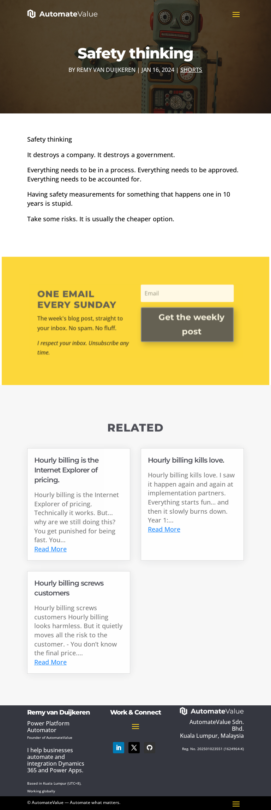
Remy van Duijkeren (106, 70)
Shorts (191, 70)
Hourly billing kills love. (186, 460)
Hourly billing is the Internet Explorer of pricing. (66, 470)
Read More (50, 549)
